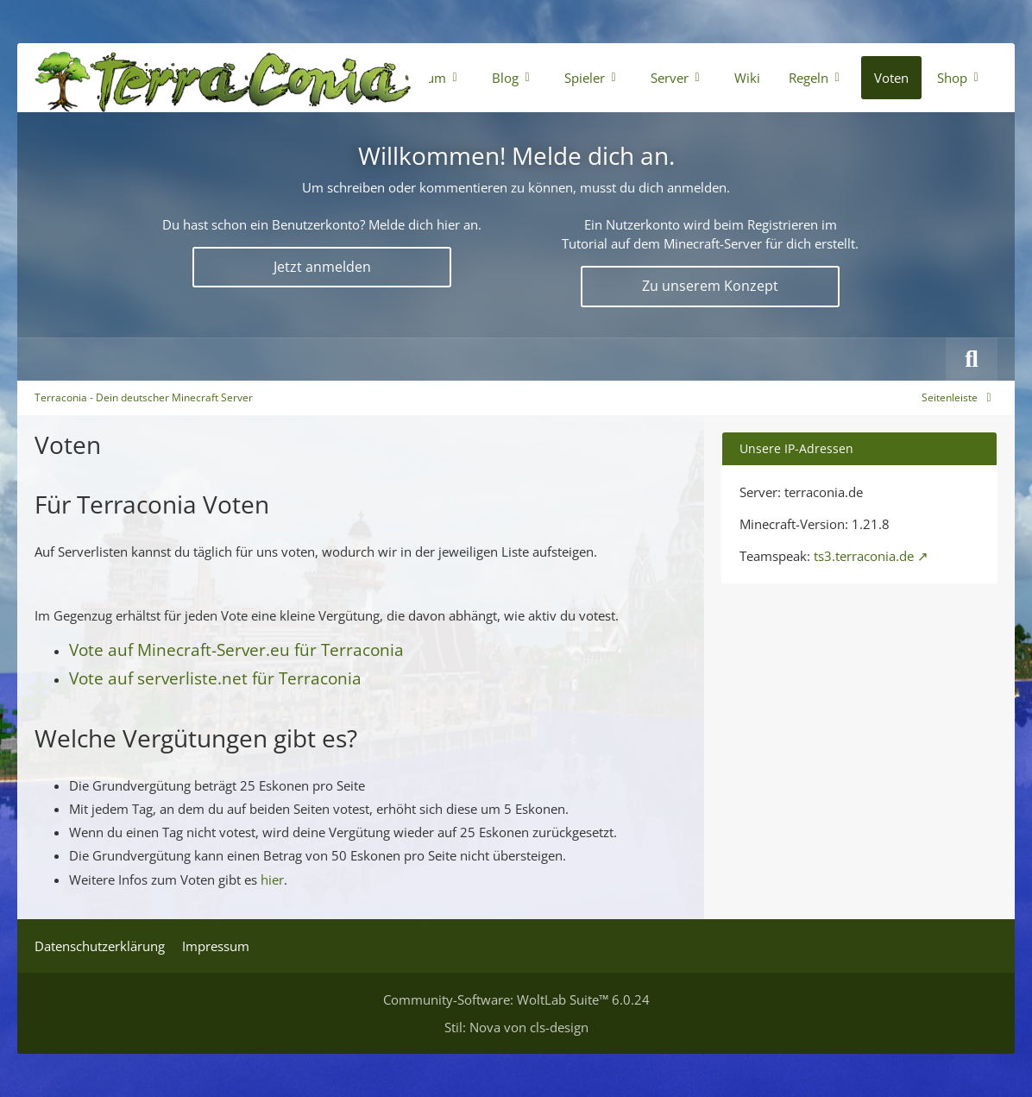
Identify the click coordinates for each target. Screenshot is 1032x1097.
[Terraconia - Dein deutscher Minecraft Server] (223, 77)
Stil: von (516, 1027)
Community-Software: (516, 999)
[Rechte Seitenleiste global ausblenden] (959, 397)
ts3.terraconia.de (864, 555)
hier (272, 879)
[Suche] (971, 359)
